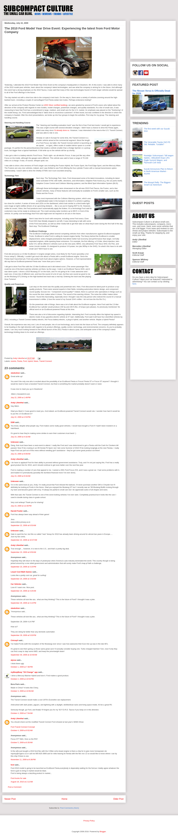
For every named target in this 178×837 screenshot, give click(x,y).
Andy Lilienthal (17, 403)
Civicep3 (14, 640)
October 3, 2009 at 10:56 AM (22, 691)
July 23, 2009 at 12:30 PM (21, 506)
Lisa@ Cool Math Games (21, 572)
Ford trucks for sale (18, 778)
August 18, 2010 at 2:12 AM (22, 782)
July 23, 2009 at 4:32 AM (20, 437)
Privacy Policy (89, 821)
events (13, 361)
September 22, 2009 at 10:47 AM (24, 540)
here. (134, 284)
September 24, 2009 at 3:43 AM (23, 579)
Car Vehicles (16, 584)
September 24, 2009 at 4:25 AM (23, 591)
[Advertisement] (153, 39)
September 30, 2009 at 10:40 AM (24, 655)
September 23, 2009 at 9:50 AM (23, 552)
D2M (12, 422)
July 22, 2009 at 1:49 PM (20, 397)
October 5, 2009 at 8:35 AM (22, 742)
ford (12, 765)
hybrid (30, 361)
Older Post (118, 799)
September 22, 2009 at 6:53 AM (23, 525)
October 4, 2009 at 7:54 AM (22, 713)
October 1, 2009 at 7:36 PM (22, 667)
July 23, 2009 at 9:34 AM (20, 476)
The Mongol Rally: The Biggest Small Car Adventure (157, 183)
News (36, 361)
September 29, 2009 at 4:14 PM (23, 603)
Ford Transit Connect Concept (23, 727)
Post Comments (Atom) (69, 808)
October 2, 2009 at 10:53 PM (22, 679)
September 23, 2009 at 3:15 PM (23, 567)
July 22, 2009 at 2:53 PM (20, 417)
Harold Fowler (17, 511)
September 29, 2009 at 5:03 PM (23, 635)
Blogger (103, 831)
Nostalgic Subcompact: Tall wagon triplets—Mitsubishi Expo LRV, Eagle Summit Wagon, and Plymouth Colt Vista (159, 159)
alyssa (13, 660)
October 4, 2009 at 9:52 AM (22, 730)
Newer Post (10, 799)
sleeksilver (15, 373)
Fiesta (19, 361)
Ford (25, 361)
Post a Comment (14, 787)
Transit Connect (45, 361)
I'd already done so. (62, 130)
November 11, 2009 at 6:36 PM (23, 759)
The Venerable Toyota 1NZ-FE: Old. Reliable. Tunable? (157, 143)
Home (64, 799)
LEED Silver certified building (55, 105)
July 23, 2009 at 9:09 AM (20, 454)
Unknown (15, 442)
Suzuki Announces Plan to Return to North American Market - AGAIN (158, 171)
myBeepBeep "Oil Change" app (24, 672)
